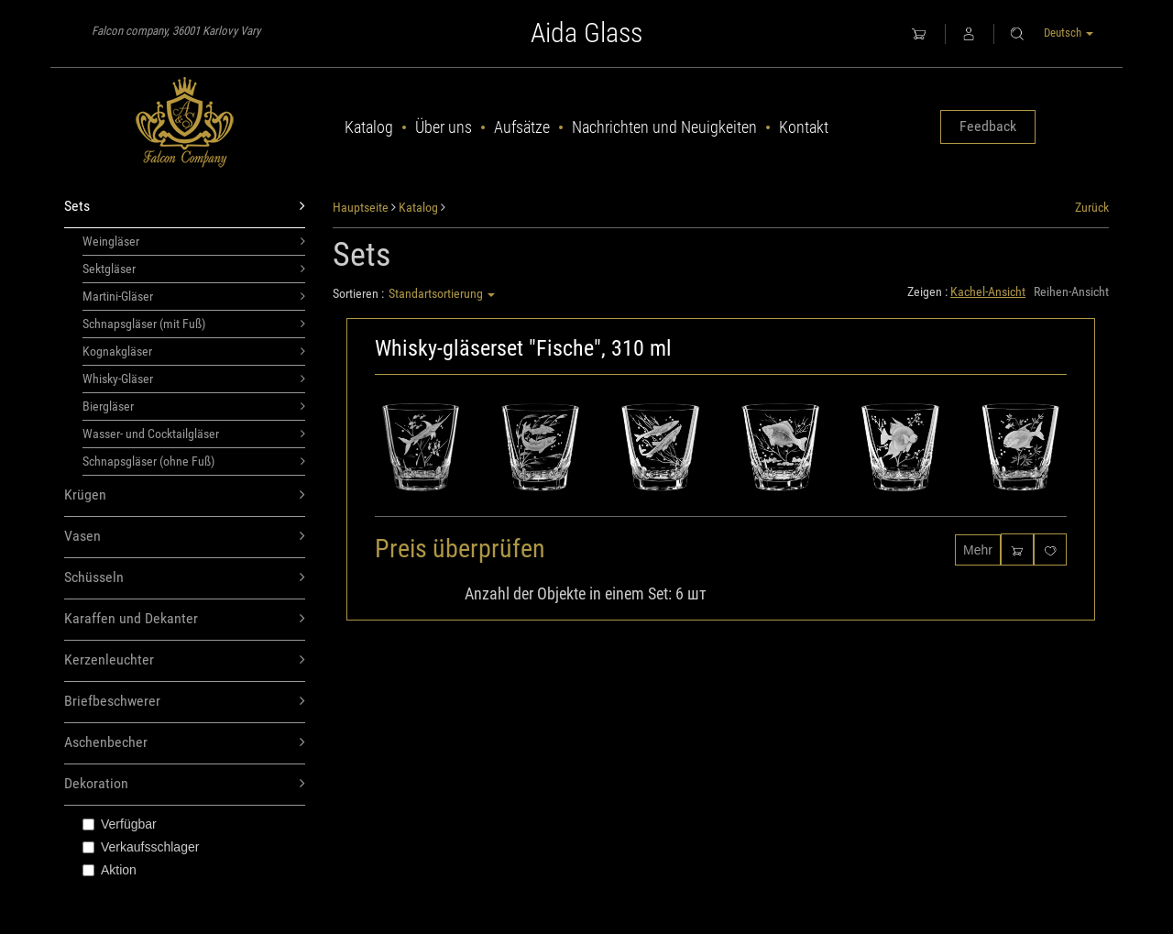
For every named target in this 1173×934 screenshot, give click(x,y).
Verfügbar (119, 824)
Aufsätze (522, 127)
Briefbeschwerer (184, 701)
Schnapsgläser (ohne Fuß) (193, 461)
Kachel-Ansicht (987, 291)
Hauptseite (361, 207)
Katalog (369, 127)
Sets (184, 206)
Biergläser (193, 406)
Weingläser (193, 241)
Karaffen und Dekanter (184, 619)
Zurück (1092, 207)
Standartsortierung (442, 293)
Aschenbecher (184, 742)
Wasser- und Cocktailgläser (193, 433)
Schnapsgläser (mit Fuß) (193, 323)
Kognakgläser (193, 351)
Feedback (987, 126)
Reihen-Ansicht (1071, 291)
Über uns (443, 127)
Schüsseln (184, 577)
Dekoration (184, 784)
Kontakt (803, 127)
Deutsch (1068, 32)
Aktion (109, 870)
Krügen (184, 495)
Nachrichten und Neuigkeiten (664, 127)
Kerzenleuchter (184, 660)
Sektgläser (193, 268)
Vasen (184, 536)
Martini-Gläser (193, 296)
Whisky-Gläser (193, 378)
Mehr (977, 550)
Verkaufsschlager (140, 847)
